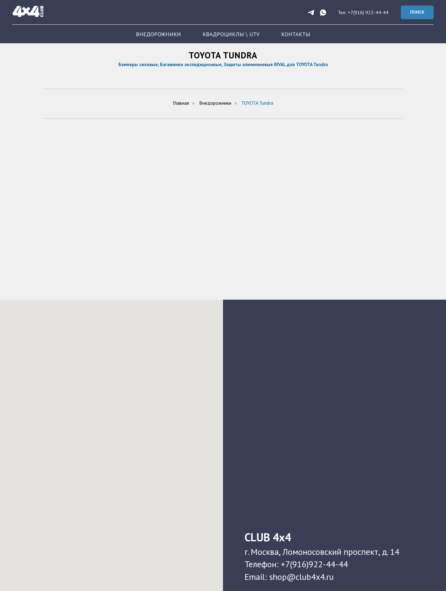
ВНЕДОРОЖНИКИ (158, 34)
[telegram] (311, 12)
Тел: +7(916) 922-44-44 (363, 12)
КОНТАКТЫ (295, 34)
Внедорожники (215, 103)
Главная (181, 103)
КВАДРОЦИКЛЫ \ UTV (231, 34)
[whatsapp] (323, 12)
